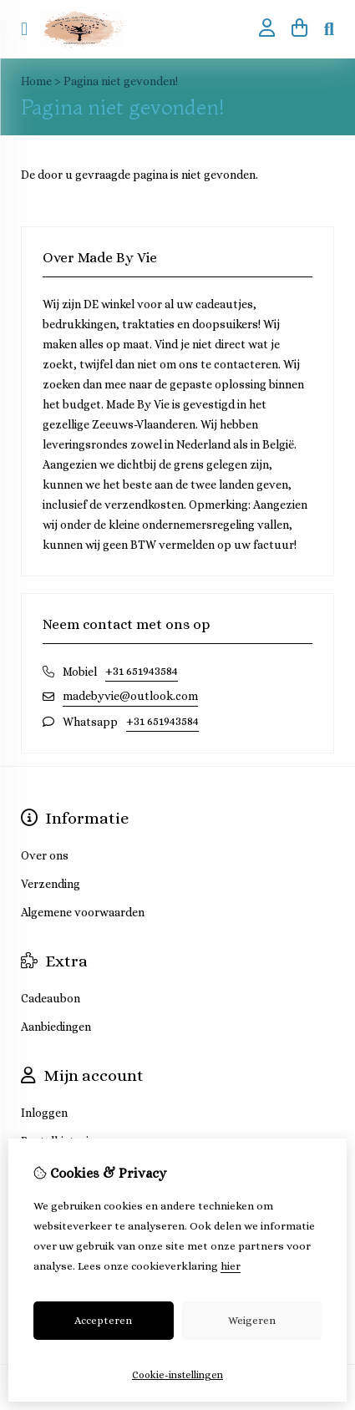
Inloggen (44, 1112)
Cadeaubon (50, 998)
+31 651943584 (141, 670)
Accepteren (103, 1320)
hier (231, 1266)
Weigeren (252, 1320)
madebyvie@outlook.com (130, 695)
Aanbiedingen (56, 1026)
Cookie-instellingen (177, 1375)
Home (36, 81)
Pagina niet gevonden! (120, 81)
